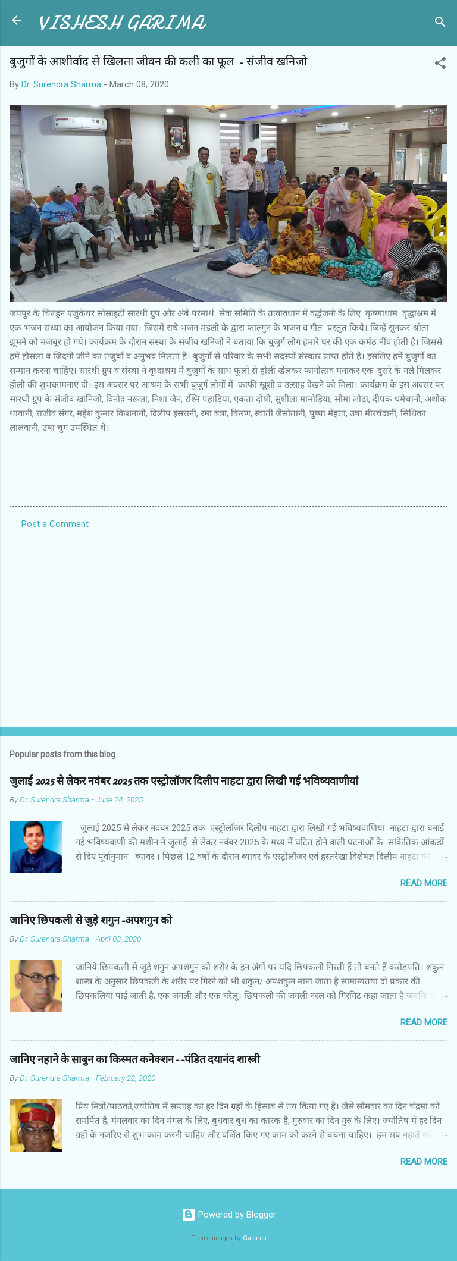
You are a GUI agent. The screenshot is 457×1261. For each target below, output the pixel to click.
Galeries (255, 1238)
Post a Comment (55, 524)
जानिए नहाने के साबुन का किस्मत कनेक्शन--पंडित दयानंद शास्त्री (135, 1059)
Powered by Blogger (228, 1214)
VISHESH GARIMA (121, 23)
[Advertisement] (228, 624)
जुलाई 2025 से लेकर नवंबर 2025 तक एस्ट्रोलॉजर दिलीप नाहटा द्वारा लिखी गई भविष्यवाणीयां (184, 781)
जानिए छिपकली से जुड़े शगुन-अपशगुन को (91, 920)
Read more (423, 883)
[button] (440, 65)
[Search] (440, 24)
